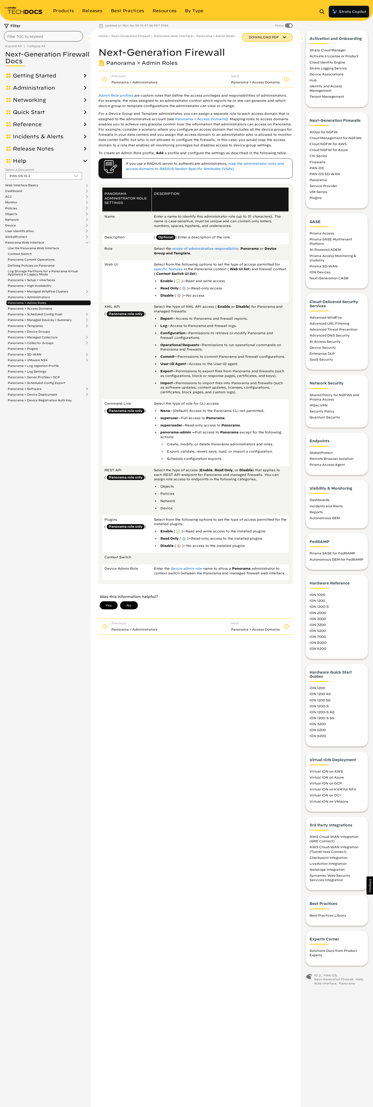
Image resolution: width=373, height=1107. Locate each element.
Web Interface (325, 984)
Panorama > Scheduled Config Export (36, 382)
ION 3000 (318, 619)
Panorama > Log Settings (27, 371)
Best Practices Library (328, 916)
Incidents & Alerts (38, 136)
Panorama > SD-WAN (24, 354)
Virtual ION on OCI (325, 796)
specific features (168, 269)
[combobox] (43, 36)
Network (12, 219)
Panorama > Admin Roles (27, 302)
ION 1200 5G (320, 701)
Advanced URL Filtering (329, 324)
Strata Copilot (349, 12)
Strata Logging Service (328, 69)
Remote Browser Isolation (331, 459)
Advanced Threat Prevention (333, 330)
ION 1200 (317, 601)
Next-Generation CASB (329, 279)
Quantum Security (325, 418)
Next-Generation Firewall (130, 36)
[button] (370, 885)
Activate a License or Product (334, 57)
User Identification (19, 231)
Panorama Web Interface (24, 242)
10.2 (317, 976)
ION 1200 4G (320, 695)
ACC (8, 196)
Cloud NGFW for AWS (328, 144)
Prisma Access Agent (327, 465)
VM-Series (318, 192)
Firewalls (317, 163)
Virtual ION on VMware (329, 802)
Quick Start (29, 112)
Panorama (318, 180)
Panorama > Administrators (29, 297)
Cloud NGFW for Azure (329, 150)
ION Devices (320, 273)
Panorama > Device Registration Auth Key (40, 400)
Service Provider (323, 186)
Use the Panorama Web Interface (33, 248)
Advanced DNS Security (330, 336)
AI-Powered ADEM (325, 250)
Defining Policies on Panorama (31, 265)
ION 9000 (318, 643)
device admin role (186, 568)
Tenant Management (327, 97)
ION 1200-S (319, 607)
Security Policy (322, 412)
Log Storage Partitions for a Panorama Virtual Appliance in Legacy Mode (43, 272)
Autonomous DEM (325, 518)
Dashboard (13, 190)
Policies (11, 208)
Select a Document (19, 169)
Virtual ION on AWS (326, 772)
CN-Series (318, 157)
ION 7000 (318, 637)
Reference (27, 124)
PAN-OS (317, 168)
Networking (29, 100)
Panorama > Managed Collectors (33, 337)
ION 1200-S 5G (322, 718)
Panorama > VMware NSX (28, 360)
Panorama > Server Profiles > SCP (34, 377)
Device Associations (326, 75)
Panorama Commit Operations (31, 259)
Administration (34, 88)
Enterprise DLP (322, 354)
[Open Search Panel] (323, 11)
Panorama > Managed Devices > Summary (40, 320)
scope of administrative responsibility (205, 249)
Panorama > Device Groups (29, 331)
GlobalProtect (16, 236)
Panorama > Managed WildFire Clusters (38, 291)
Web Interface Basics (21, 185)
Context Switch (20, 253)
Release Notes (33, 149)
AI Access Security (325, 342)
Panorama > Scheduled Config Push (35, 314)
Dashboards (319, 501)
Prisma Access (322, 234)
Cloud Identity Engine (327, 63)
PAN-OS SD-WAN (325, 174)
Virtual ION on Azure (327, 778)
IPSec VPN (319, 406)
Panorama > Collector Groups (30, 343)
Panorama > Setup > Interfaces (31, 280)
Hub (313, 81)
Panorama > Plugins (23, 348)
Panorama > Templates (25, 325)
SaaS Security (321, 360)
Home (103, 36)
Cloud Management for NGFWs (336, 138)
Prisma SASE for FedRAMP (332, 554)
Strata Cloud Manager (328, 51)
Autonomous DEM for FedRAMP (336, 560)
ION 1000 (317, 595)
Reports (316, 513)
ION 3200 (318, 625)
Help (19, 161)
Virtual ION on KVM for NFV (333, 790)
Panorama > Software (24, 388)
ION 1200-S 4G (322, 713)
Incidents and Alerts (326, 507)
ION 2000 (318, 613)
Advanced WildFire (326, 318)
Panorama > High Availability (30, 285)
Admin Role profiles (115, 95)
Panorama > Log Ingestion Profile (33, 365)
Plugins (316, 199)
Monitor (11, 202)
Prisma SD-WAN (324, 267)
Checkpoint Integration (329, 858)
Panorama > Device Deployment (32, 394)
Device (10, 225)
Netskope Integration (327, 870)
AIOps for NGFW (324, 132)
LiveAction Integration (328, 864)
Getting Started (34, 75)
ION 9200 (318, 649)
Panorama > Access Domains (30, 308)
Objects (11, 214)
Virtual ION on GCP (326, 784)
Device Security (323, 348)
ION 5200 (318, 631)
